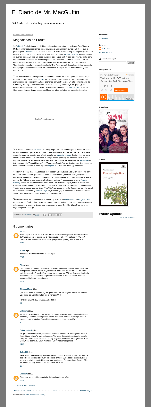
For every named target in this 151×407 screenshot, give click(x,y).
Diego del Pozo (26, 289)
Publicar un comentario (26, 385)
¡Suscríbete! (103, 38)
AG (21, 231)
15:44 (22, 366)
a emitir (38, 150)
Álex (22, 265)
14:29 (22, 344)
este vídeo (84, 160)
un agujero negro (64, 155)
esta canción (74, 87)
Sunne (22, 251)
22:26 (22, 281)
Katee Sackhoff (71, 54)
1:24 (21, 303)
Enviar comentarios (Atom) (34, 395)
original (51, 166)
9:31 (21, 322)
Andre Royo (42, 191)
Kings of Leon (84, 199)
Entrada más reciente (22, 391)
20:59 (22, 243)
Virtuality (20, 46)
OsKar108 (24, 352)
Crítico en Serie (26, 330)
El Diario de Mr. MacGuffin (45, 12)
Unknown (24, 311)
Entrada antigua (86, 391)
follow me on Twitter (127, 217)
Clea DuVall (30, 51)
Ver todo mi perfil (105, 52)
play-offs (40, 79)
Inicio (55, 391)
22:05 (22, 257)
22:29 (22, 380)
